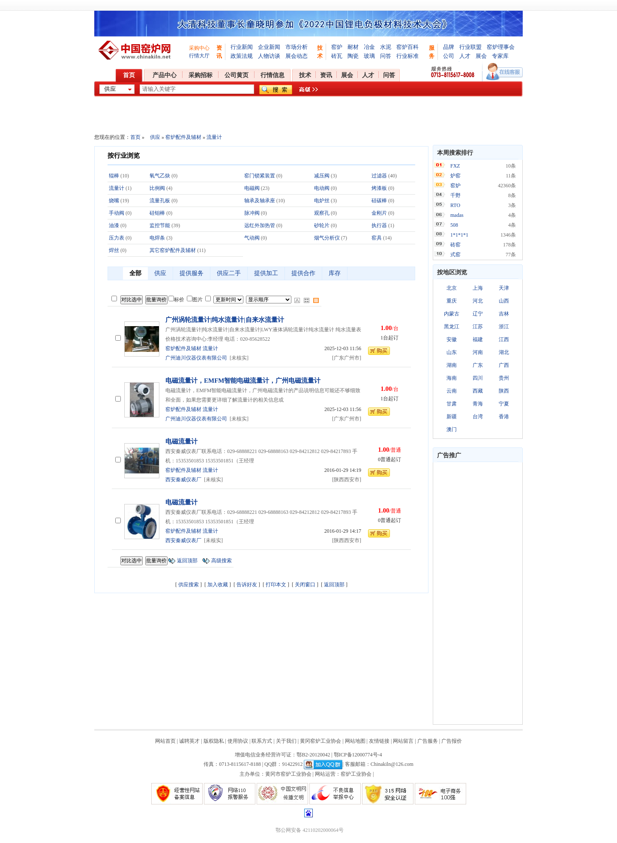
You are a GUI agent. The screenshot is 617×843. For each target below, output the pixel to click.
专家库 (500, 56)
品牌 (448, 47)
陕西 (504, 391)
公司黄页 (237, 75)
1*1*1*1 (459, 235)
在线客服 (504, 71)
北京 (451, 288)
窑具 (376, 238)
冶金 (369, 47)
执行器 (379, 225)
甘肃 (451, 404)
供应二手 (229, 273)
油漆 (114, 225)
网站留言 (403, 741)
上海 (478, 288)
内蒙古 (451, 314)
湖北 (504, 352)
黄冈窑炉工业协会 (320, 741)
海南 (451, 378)
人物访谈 (269, 56)
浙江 (504, 327)
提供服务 (192, 273)
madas (457, 215)
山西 (504, 301)
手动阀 (116, 213)
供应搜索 (188, 585)
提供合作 (303, 273)
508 (454, 225)
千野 (455, 195)
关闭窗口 (305, 585)
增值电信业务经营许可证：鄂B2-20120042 (282, 755)
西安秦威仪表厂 (183, 480)
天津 (504, 288)
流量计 (214, 137)
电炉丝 (321, 201)
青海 (478, 404)
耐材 (353, 47)
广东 (478, 365)
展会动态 (296, 56)
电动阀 (321, 188)
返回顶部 (187, 561)
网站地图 (355, 741)
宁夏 (504, 404)
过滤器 (379, 176)
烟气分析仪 (327, 238)
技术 (305, 75)
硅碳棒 (379, 201)
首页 (129, 75)
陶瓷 (353, 56)
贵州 (504, 378)
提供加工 (266, 273)
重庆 (451, 301)
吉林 (504, 314)
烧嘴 (114, 201)
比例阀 (157, 188)
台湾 (478, 417)
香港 (504, 417)
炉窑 (455, 176)
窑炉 (336, 47)
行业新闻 (242, 47)
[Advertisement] (477, 593)
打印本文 (276, 585)
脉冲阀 (252, 213)
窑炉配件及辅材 (183, 137)
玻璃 (369, 56)
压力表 (116, 238)
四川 (478, 378)
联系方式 (262, 741)
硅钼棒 (157, 213)
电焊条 (157, 238)
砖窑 (455, 245)
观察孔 (321, 213)
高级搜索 (221, 561)
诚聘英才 (189, 741)
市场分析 (296, 47)
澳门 (451, 429)
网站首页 (165, 741)
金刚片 (379, 213)
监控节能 (160, 225)
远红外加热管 (259, 225)
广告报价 (451, 741)
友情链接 (379, 741)
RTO (455, 205)
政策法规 (242, 56)
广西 (504, 365)
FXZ (455, 166)
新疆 (451, 417)
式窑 (455, 255)
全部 (135, 273)
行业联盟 (470, 47)
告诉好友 (247, 585)
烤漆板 (379, 188)
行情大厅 (199, 56)
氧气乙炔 (160, 176)
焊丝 (114, 250)
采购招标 (201, 75)
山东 (451, 352)
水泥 (385, 47)
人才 (464, 56)
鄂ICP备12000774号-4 (358, 755)
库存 (335, 273)
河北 (478, 301)
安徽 (451, 339)
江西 (504, 339)
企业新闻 (269, 47)
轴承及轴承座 (259, 201)
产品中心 (165, 75)
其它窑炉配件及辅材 (173, 250)
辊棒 (114, 176)
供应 (155, 137)
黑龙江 (451, 327)
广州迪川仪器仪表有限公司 (196, 358)
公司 (448, 56)
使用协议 (238, 741)
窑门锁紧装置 (259, 176)
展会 (481, 56)
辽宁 (478, 314)
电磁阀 (252, 188)
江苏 (478, 327)
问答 (385, 56)
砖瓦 (336, 56)
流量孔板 (160, 201)
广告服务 (427, 741)
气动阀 (252, 238)
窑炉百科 (407, 47)
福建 (478, 339)
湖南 (451, 365)
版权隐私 (214, 741)
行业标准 (407, 56)
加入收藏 (217, 585)
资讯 (326, 75)
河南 (478, 352)
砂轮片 (321, 225)
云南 (451, 391)
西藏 (478, 391)
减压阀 (321, 176)
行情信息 (273, 75)
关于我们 (286, 741)
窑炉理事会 (501, 47)
